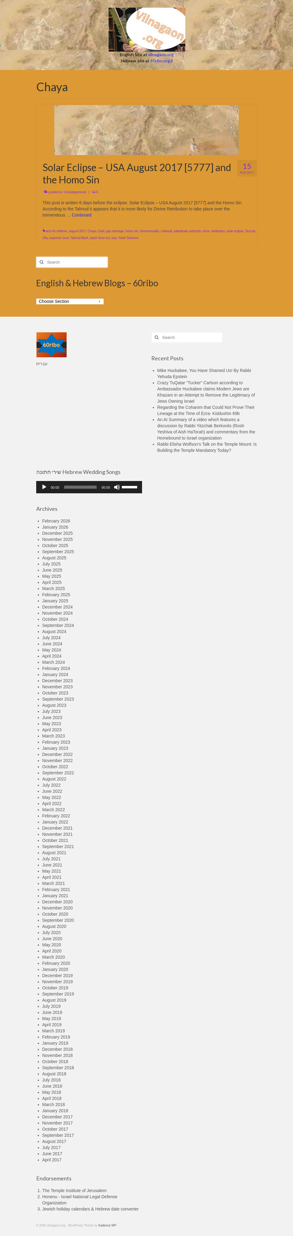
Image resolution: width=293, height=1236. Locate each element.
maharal (166, 231)
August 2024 (54, 631)
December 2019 (57, 975)
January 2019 (55, 1043)
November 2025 (57, 539)
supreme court (59, 238)
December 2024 (57, 606)
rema (206, 231)
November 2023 (57, 686)
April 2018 (52, 1098)
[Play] (44, 487)
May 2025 (51, 576)
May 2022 (51, 797)
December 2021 (57, 828)
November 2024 (57, 613)
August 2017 (54, 1141)
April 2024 (52, 656)
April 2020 (52, 951)
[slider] (80, 487)
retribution (218, 231)
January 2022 (55, 821)
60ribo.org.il (161, 60)
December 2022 (57, 754)
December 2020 (57, 901)
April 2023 (52, 729)
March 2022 (53, 809)
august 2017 (77, 231)
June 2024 (52, 643)
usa (113, 238)
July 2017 (51, 1147)
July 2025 (51, 563)
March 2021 (53, 883)
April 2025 (52, 582)
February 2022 (56, 815)
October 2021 (55, 840)
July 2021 (51, 858)
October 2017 (55, 1129)
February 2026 (56, 520)
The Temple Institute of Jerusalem (74, 1190)
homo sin (131, 231)
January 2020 (55, 969)
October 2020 (55, 914)
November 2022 (57, 760)
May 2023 (51, 723)
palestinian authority (187, 231)
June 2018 (52, 1086)
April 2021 (52, 877)
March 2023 (53, 735)
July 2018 (51, 1080)
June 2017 (52, 1153)
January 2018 (55, 1110)
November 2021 (57, 834)
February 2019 (56, 1037)
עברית (42, 363)
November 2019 (57, 981)
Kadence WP (107, 1225)
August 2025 (54, 557)
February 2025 (56, 594)
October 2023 (55, 692)
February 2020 (56, 963)
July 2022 (51, 785)
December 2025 (57, 533)
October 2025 (55, 545)
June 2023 (52, 717)
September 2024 (58, 625)
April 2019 (52, 1024)
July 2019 (51, 1006)
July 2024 (51, 637)
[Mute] (117, 487)
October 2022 (55, 766)
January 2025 (55, 600)
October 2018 (55, 1061)
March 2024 (53, 662)
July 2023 (51, 711)
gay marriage (115, 231)
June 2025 (52, 570)
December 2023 (57, 680)
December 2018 (57, 1049)
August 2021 (54, 852)
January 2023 (55, 748)
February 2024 (56, 668)
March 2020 (53, 957)
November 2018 (57, 1055)
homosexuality (149, 231)
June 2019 (52, 1012)
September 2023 (58, 699)
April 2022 (52, 803)
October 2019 (55, 987)
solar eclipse (235, 231)
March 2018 (53, 1104)
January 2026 (55, 527)
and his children (56, 231)
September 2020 (58, 920)
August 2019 (54, 1000)
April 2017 (52, 1159)
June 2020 (52, 938)
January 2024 (55, 674)
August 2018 (54, 1073)
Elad (101, 231)
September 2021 (58, 846)
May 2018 (51, 1092)
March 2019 (53, 1030)
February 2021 (56, 889)
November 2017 (57, 1123)
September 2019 (58, 994)
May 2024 (51, 649)
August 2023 (54, 705)
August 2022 (54, 778)
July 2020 (51, 932)
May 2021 (51, 871)
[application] (89, 487)
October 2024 (55, 619)
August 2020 (54, 926)
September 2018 (58, 1067)
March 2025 (53, 588)
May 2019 (51, 1018)
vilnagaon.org (161, 54)
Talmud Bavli (79, 238)
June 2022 (52, 791)
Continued (81, 215)
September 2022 (58, 772)
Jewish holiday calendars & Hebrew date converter (90, 1209)
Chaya (92, 231)
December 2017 (57, 1116)
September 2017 (58, 1135)
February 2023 (56, 742)
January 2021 (55, 895)
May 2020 (51, 944)
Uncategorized (75, 192)
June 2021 (52, 864)
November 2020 (57, 907)
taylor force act (100, 238)
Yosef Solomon (128, 238)
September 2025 (58, 551)
